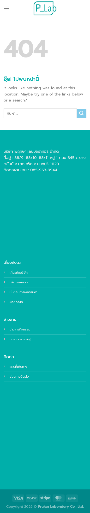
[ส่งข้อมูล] (81, 113)
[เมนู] (6, 8)
